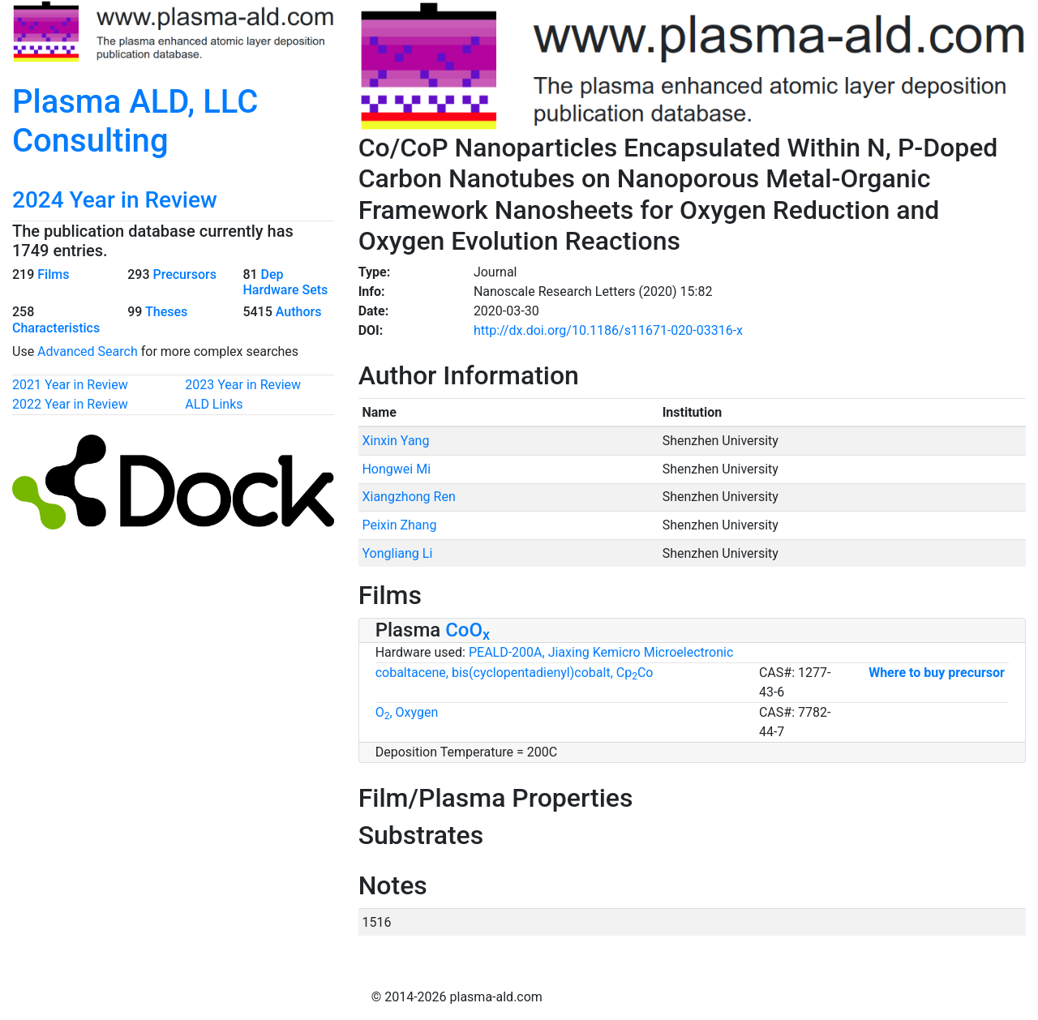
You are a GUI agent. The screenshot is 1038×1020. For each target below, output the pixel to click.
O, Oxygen (407, 712)
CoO (467, 630)
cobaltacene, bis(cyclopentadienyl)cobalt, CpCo (514, 672)
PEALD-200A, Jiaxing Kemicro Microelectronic (601, 652)
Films (53, 274)
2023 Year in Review (243, 384)
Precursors (184, 274)
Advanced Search (87, 351)
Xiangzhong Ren (408, 496)
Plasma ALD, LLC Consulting (135, 121)
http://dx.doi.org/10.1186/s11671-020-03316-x (608, 330)
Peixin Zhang (399, 525)
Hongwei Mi (396, 469)
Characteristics (56, 328)
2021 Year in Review (70, 384)
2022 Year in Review (70, 404)
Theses (166, 311)
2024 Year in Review (114, 199)
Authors (299, 311)
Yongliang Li (397, 553)
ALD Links (213, 404)
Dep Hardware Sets (285, 282)
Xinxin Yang (395, 440)
